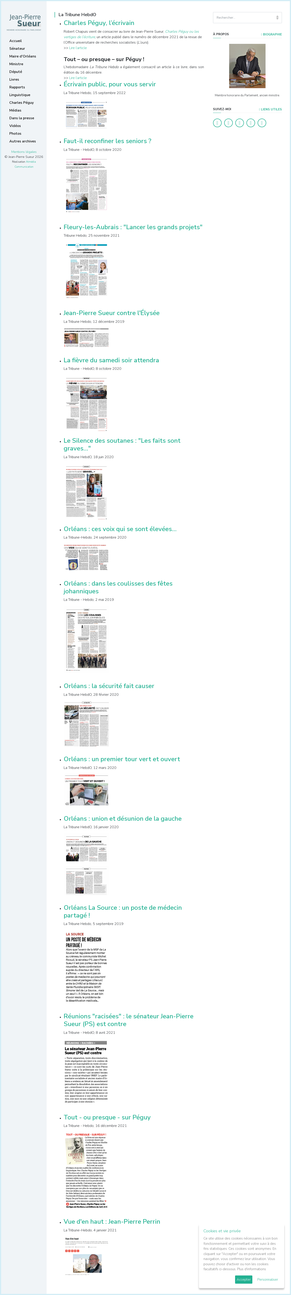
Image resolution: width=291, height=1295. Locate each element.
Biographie (271, 34)
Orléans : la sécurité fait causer (109, 686)
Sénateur (17, 48)
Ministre (16, 64)
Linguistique (19, 94)
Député (15, 71)
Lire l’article (78, 47)
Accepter (244, 1279)
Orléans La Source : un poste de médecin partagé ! (123, 911)
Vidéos (15, 125)
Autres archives (22, 141)
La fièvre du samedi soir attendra (111, 360)
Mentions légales (24, 151)
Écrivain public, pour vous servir (110, 84)
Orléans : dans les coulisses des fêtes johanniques (118, 587)
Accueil (15, 40)
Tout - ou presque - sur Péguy (107, 1117)
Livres (14, 79)
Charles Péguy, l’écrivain (99, 23)
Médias (15, 110)
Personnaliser (267, 1279)
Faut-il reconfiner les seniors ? (107, 141)
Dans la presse (21, 118)
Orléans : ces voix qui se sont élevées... (120, 529)
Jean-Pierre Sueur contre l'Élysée (112, 313)
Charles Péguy (21, 102)
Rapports (17, 87)
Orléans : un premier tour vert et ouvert (122, 759)
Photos (15, 133)
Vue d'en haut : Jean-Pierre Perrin (112, 1221)
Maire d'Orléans (22, 56)
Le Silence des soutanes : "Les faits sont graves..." (122, 444)
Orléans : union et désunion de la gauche (123, 818)
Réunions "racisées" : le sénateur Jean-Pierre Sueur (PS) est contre (128, 1020)
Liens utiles (270, 109)
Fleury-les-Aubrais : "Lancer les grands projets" (133, 227)
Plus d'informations (251, 1269)
